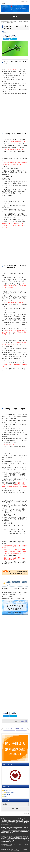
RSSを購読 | (22, 1)
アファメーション (10, 792)
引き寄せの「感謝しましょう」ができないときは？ (21, 730)
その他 (5, 796)
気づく (22, 720)
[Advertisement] (15, 114)
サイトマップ (27, 1)
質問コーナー (7, 794)
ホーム (17, 1)
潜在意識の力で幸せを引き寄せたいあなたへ (9, 21)
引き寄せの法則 (20, 21)
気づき (25, 720)
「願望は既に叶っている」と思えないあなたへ (9, 729)
